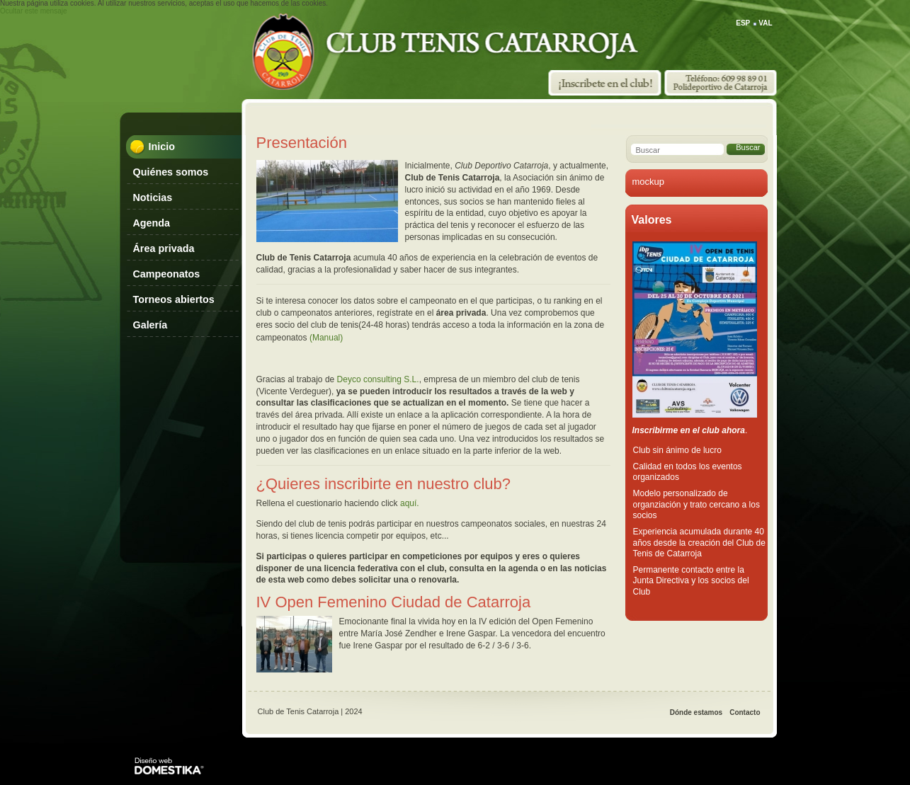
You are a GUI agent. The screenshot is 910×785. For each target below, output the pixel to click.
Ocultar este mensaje (33, 11)
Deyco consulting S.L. (378, 379)
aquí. (409, 503)
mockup (648, 181)
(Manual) (326, 338)
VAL (765, 23)
